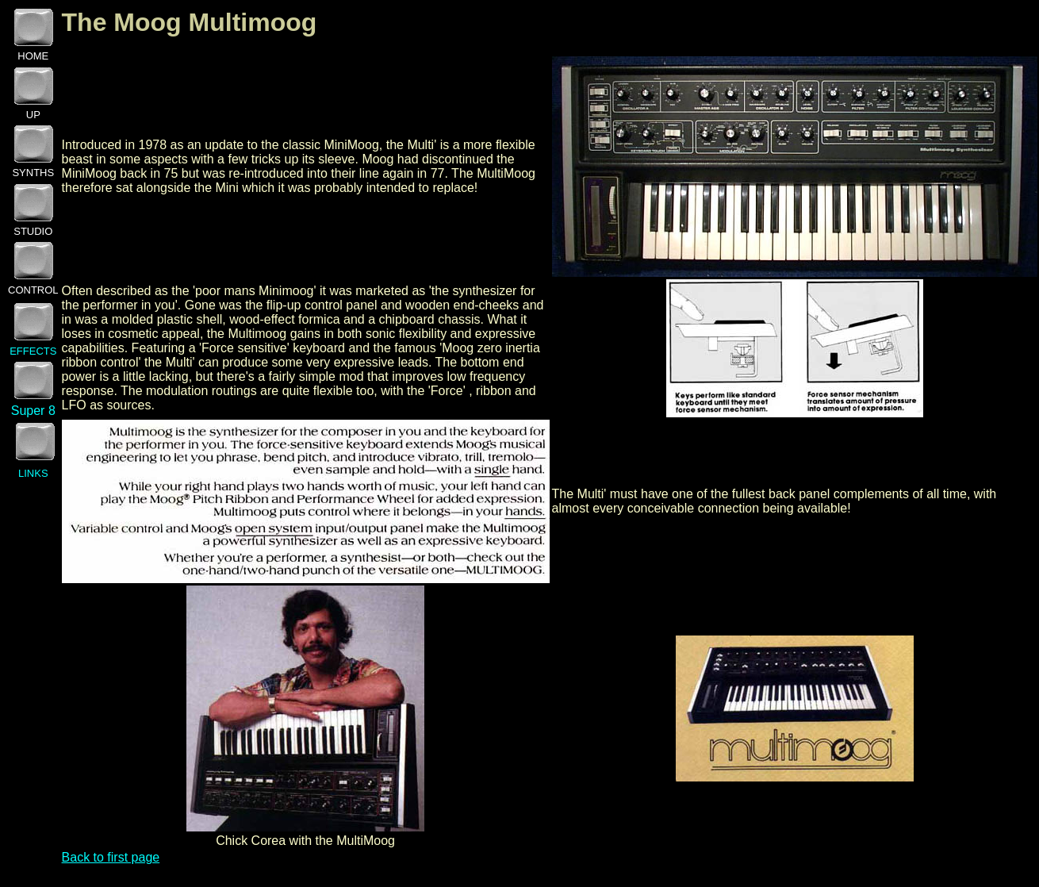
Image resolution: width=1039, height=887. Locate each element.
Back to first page (111, 857)
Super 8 (33, 410)
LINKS (33, 473)
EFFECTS (33, 351)
